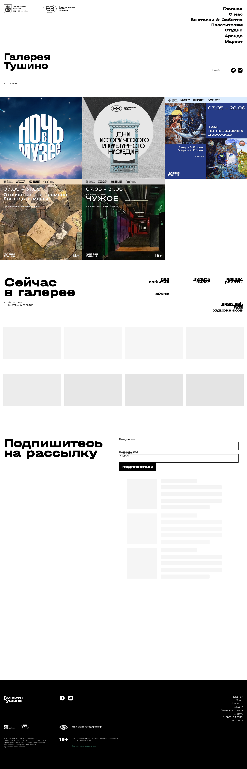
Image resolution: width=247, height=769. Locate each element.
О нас (236, 14)
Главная (232, 8)
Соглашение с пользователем (84, 746)
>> (5, 302)
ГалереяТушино (27, 61)
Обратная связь (233, 716)
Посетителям (227, 24)
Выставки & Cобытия (217, 19)
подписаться (137, 466)
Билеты (238, 713)
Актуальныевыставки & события (20, 303)
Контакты (237, 720)
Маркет (234, 41)
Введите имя (127, 439)
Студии (233, 30)
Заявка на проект (232, 710)
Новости (237, 703)
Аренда (234, 35)
